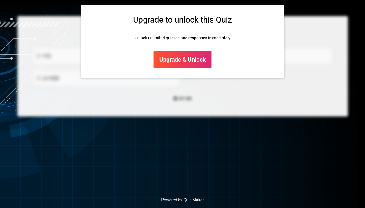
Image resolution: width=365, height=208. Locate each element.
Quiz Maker (194, 200)
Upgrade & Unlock (182, 59)
